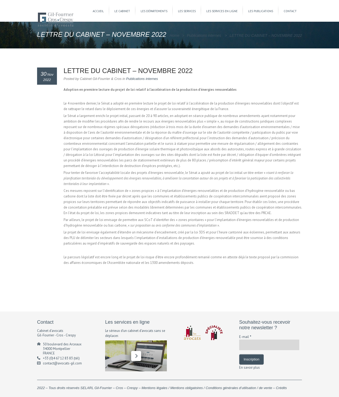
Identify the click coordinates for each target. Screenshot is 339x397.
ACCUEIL (98, 11)
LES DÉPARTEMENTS (154, 11)
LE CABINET (122, 11)
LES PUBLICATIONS (260, 11)
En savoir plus (249, 367)
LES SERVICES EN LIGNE (222, 11)
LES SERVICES (187, 11)
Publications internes (204, 35)
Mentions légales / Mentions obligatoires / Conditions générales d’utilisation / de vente (207, 388)
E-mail (245, 337)
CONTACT (290, 11)
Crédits (281, 388)
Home (174, 35)
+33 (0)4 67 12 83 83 (58, 358)
